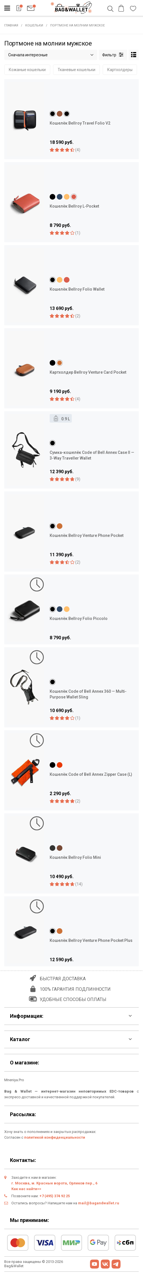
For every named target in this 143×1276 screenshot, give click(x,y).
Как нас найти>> (26, 1189)
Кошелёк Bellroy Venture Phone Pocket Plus (91, 940)
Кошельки (34, 25)
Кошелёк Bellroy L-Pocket (74, 206)
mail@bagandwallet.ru (98, 1203)
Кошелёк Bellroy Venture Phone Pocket (86, 535)
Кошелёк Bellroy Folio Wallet (77, 289)
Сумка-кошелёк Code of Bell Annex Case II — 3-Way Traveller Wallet (92, 455)
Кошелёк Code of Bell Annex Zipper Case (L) (91, 774)
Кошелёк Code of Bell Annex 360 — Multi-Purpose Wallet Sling (88, 694)
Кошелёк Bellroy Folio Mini (75, 857)
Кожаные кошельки (27, 69)
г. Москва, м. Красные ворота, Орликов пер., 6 (54, 1183)
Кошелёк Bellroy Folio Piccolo (79, 618)
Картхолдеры (120, 69)
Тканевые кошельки (76, 69)
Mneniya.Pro (14, 1080)
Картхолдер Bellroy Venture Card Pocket (88, 372)
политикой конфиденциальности (54, 1137)
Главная (11, 25)
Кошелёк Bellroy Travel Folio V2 (80, 123)
